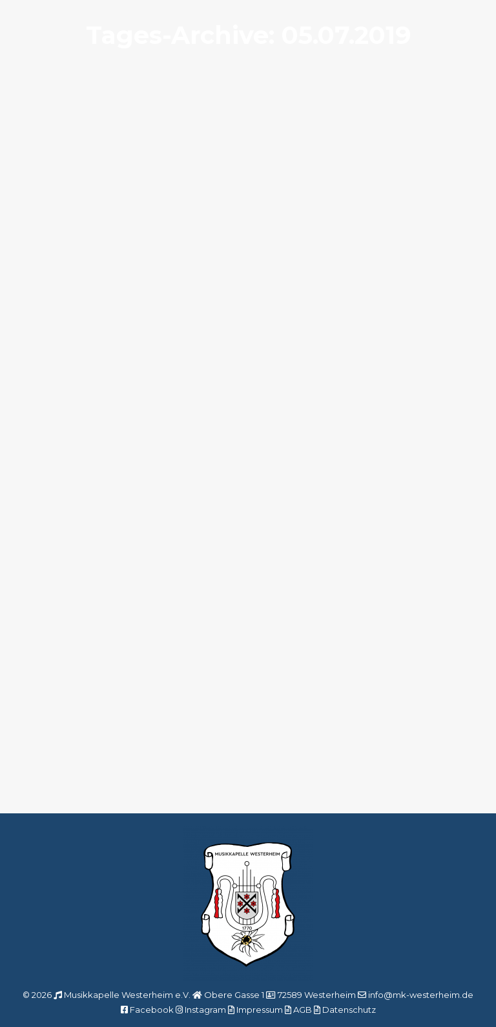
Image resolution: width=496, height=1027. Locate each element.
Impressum (259, 1009)
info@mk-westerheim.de (420, 995)
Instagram (205, 1009)
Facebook (152, 1009)
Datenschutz (349, 1009)
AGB (302, 1009)
